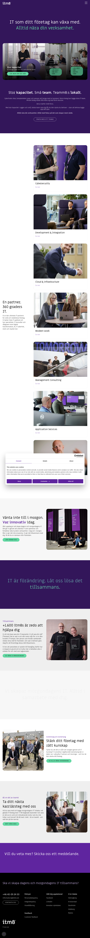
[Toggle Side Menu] (86, 3)
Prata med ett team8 (45, 119)
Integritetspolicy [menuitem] (30, 902)
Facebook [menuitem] (49, 898)
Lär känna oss (11, 540)
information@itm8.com (11, 898)
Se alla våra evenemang (59, 761)
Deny (19, 481)
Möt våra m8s (11, 824)
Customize (45, 481)
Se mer (37, 187)
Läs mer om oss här (18, 74)
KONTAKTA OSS (10, 902)
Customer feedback (31, 917)
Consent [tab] (18, 461)
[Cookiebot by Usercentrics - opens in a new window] (75, 456)
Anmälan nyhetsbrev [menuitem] (53, 905)
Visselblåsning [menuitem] (30, 905)
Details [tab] (45, 461)
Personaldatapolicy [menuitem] (31, 898)
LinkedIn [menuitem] (49, 902)
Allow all (70, 481)
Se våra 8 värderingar (14, 656)
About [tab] (71, 461)
